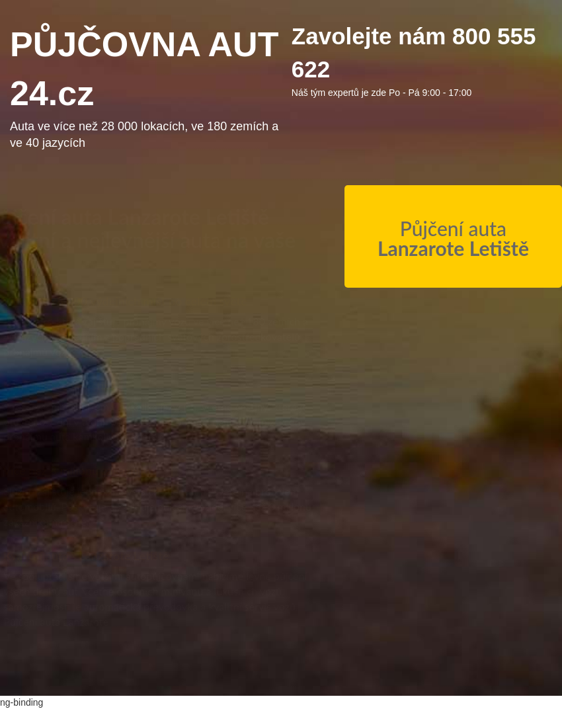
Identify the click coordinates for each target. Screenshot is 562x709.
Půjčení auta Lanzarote (69, 621)
